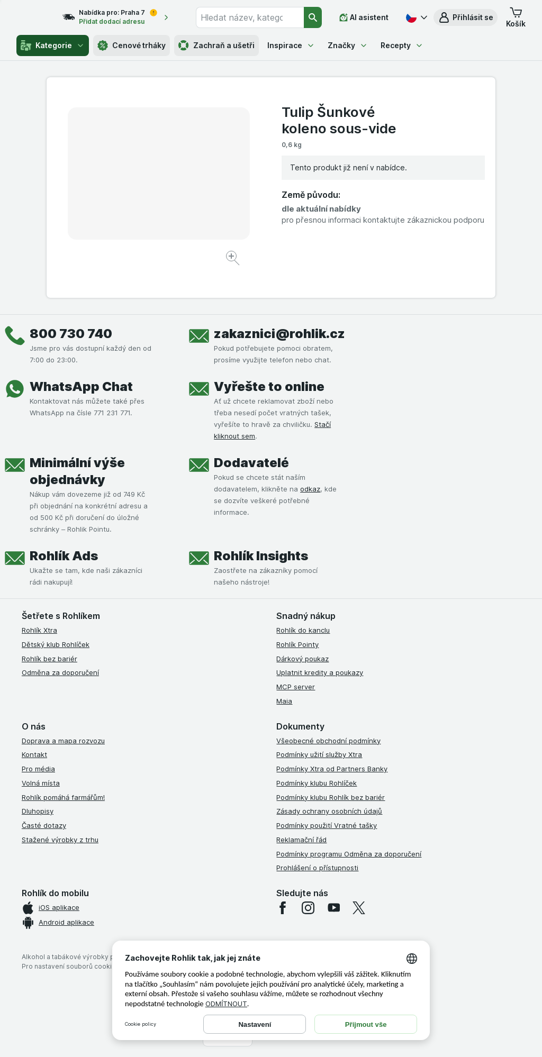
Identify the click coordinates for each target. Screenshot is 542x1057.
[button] (465, 17)
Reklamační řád (301, 839)
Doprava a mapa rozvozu (63, 740)
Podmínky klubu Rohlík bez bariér (330, 797)
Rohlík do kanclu (303, 630)
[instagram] (308, 907)
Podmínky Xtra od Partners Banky (331, 768)
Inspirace (291, 45)
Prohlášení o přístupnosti (317, 867)
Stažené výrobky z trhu (60, 839)
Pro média (38, 768)
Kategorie (53, 45)
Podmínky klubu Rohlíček (316, 783)
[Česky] (415, 17)
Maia (284, 701)
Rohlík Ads (64, 555)
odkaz (310, 489)
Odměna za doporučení (60, 672)
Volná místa (41, 783)
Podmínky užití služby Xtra (319, 754)
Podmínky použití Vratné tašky (326, 825)
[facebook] (282, 907)
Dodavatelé (251, 462)
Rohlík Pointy (297, 644)
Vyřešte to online (269, 386)
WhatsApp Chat (81, 386)
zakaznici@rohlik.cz (279, 333)
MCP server (295, 686)
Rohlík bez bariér (49, 658)
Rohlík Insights (261, 555)
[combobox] (257, 17)
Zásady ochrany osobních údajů (329, 811)
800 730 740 (71, 333)
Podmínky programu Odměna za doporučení (348, 854)
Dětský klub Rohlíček (55, 644)
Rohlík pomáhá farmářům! (63, 797)
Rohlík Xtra (39, 630)
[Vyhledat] (313, 17)
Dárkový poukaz (302, 658)
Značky (348, 45)
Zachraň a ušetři (216, 45)
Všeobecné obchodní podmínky (328, 740)
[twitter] (359, 907)
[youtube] (333, 907)
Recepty (402, 45)
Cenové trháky (131, 45)
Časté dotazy (44, 825)
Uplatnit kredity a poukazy (319, 672)
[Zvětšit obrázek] (233, 259)
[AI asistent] (364, 17)
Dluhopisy (37, 811)
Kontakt (34, 754)
